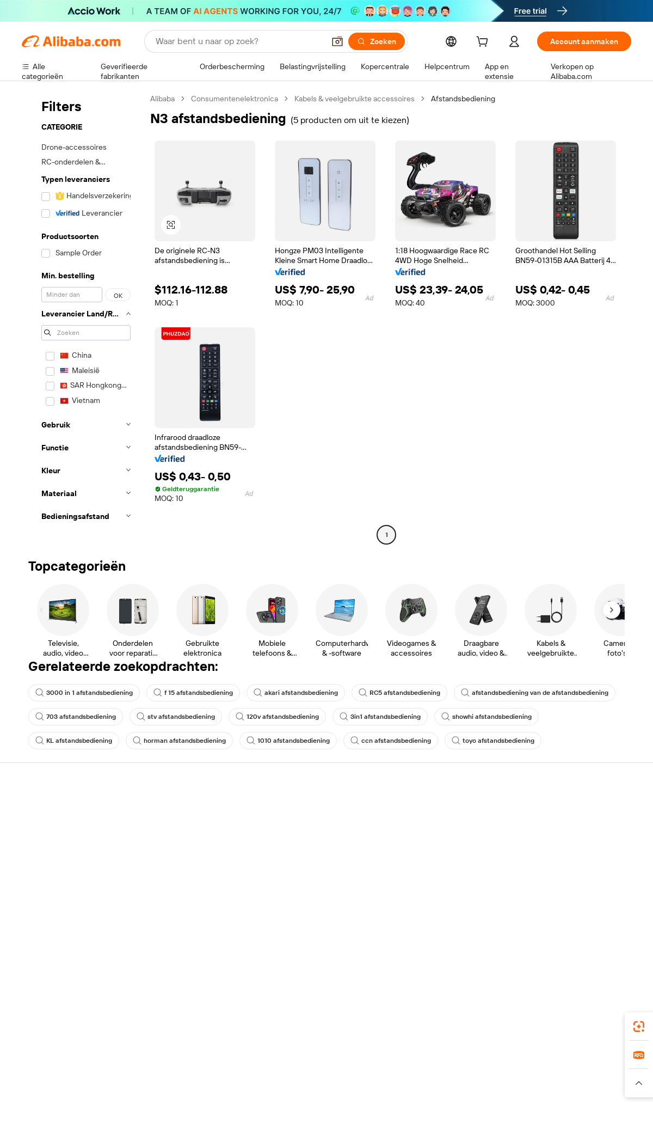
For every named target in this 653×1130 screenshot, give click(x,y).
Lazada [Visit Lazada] (341, 1062)
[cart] (484, 43)
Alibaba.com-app (440, 1013)
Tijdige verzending (177, 875)
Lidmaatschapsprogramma (317, 833)
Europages (499, 1062)
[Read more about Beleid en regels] (44, 1083)
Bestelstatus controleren (64, 854)
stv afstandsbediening (176, 716)
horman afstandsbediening (179, 740)
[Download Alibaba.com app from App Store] (514, 1013)
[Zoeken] (376, 41)
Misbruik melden (50, 895)
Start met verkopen (430, 812)
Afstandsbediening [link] (463, 98)
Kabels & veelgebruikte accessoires (354, 98)
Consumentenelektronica (234, 98)
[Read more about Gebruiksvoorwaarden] (514, 1083)
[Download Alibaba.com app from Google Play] (594, 1013)
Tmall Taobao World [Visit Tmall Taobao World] (258, 1062)
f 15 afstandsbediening (193, 692)
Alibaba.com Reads (304, 874)
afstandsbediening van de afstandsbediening (534, 692)
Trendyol (457, 1062)
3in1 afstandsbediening (380, 716)
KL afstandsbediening (73, 740)
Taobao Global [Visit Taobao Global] (386, 1062)
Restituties (40, 874)
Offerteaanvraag (300, 812)
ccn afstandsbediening (390, 740)
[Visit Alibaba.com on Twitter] (560, 928)
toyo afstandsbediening (493, 740)
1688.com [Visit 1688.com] (200, 1062)
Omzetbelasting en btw (311, 854)
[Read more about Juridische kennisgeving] (117, 1083)
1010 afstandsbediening (288, 740)
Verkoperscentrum (429, 833)
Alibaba (162, 98)
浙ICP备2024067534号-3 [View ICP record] (590, 1109)
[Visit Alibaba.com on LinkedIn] (544, 928)
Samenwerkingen (426, 884)
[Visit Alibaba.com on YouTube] (592, 928)
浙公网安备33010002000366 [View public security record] (481, 1109)
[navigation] (82, 318)
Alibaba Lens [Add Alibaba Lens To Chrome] (44, 1013)
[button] (337, 41)
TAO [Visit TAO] (426, 1062)
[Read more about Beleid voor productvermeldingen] (219, 1083)
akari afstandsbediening (296, 692)
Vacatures (539, 884)
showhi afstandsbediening (486, 716)
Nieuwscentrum (549, 863)
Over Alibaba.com (552, 812)
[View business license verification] (421, 1109)
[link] (639, 1026)
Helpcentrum (44, 812)
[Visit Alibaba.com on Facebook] (527, 928)
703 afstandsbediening (75, 716)
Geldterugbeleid (174, 855)
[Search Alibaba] (239, 41)
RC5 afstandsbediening (399, 692)
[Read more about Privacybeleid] (446, 1083)
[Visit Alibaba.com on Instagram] (576, 928)
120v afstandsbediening (277, 716)
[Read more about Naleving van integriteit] (597, 1083)
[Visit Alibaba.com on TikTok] (609, 928)
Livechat (36, 833)
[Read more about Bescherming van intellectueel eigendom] (348, 1083)
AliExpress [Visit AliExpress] (156, 1062)
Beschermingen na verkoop (194, 896)
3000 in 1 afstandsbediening (84, 692)
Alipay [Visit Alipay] (310, 1062)
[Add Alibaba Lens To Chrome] (196, 1013)
